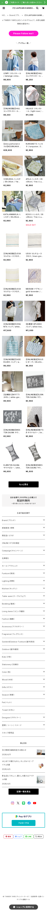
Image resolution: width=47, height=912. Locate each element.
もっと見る (23, 484)
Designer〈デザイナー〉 (11, 717)
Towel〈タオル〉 (8, 710)
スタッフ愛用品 (8, 733)
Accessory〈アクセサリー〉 (13, 626)
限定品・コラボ (8, 535)
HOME (4, 15)
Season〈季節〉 (8, 695)
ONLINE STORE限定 (10, 543)
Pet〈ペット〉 (7, 702)
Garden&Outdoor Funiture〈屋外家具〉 (18, 642)
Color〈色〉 (6, 672)
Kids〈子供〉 (7, 657)
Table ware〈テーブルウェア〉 (14, 596)
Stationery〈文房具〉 (10, 664)
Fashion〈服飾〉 (8, 619)
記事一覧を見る (23, 791)
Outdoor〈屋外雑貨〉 (10, 649)
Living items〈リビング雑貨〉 (13, 611)
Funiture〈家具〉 (8, 573)
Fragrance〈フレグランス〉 (12, 634)
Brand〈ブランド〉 (15, 15)
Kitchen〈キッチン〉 (9, 589)
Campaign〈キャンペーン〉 (12, 551)
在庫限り (5, 558)
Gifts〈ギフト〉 (7, 687)
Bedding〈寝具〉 (8, 604)
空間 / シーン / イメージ (12, 725)
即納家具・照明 (8, 528)
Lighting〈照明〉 (8, 581)
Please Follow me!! (23, 33)
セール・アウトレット (10, 566)
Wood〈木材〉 (7, 680)
